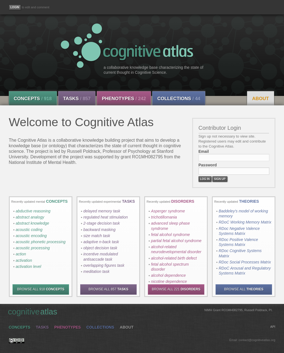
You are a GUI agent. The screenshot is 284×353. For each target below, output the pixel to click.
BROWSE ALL (243, 289)
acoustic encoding (31, 235)
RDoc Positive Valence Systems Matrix (238, 242)
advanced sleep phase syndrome (170, 225)
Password (208, 165)
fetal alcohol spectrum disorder (170, 266)
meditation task (96, 271)
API (272, 326)
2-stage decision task (101, 223)
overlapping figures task (104, 265)
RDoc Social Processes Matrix (245, 262)
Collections (178, 98)
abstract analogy (30, 217)
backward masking (99, 229)
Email (204, 151)
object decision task (100, 248)
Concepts (33, 98)
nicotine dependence (169, 281)
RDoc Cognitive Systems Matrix (240, 253)
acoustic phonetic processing (41, 242)
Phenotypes (124, 98)
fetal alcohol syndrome (170, 234)
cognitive (140, 311)
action (21, 254)
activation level (28, 266)
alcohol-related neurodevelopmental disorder (176, 249)
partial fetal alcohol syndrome (176, 240)
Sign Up (219, 179)
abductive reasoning (33, 211)
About (260, 98)
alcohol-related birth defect (174, 258)
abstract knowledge (32, 223)
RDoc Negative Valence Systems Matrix (239, 231)
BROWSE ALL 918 (40, 289)
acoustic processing (33, 248)
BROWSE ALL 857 (108, 289)
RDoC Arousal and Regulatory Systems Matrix (245, 270)
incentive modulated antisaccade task (100, 256)
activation (24, 260)
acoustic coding (29, 229)
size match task (96, 235)
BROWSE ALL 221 (176, 289)
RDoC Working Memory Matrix (245, 222)
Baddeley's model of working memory (243, 213)
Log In (205, 179)
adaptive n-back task (101, 242)
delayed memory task (101, 211)
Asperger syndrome (168, 211)
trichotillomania (164, 217)
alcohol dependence (168, 275)
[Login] (15, 7)
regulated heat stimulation (105, 217)
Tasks (77, 98)
